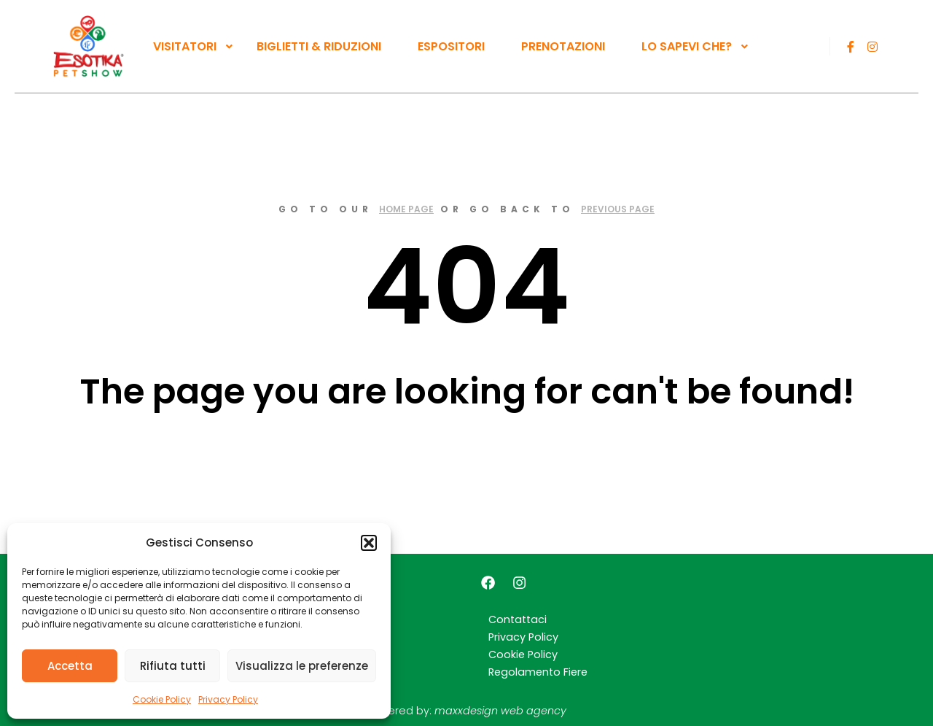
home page (406, 209)
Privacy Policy (228, 699)
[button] (369, 543)
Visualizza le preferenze (301, 665)
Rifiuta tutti (173, 665)
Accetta (70, 665)
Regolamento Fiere (537, 672)
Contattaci (517, 619)
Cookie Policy (162, 699)
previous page (618, 209)
